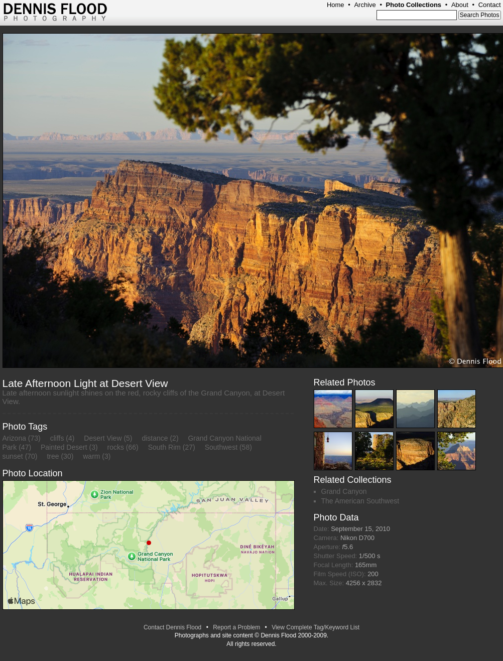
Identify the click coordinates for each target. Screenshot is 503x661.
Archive (364, 5)
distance (155, 438)
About (459, 5)
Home (335, 5)
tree (53, 456)
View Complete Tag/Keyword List (315, 627)
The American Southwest (360, 501)
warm (91, 456)
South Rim (164, 447)
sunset (13, 456)
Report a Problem (236, 627)
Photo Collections (414, 5)
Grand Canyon (344, 491)
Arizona (14, 438)
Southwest (221, 447)
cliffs (57, 438)
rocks (115, 447)
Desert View (102, 438)
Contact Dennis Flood (172, 627)
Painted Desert (64, 447)
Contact (489, 5)
